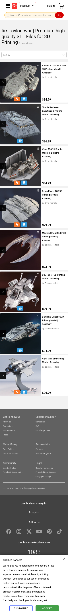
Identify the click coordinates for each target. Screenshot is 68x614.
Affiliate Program (43, 453)
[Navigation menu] (8, 5)
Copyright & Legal (43, 477)
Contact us (40, 422)
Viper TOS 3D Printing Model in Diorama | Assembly (52, 152)
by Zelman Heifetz (50, 245)
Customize (21, 608)
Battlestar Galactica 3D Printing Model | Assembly (53, 320)
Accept (47, 608)
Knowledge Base (43, 430)
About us (7, 422)
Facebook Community (12, 472)
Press (5, 435)
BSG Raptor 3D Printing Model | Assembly (53, 276)
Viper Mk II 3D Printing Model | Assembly (53, 360)
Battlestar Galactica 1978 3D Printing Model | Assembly (54, 69)
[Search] (59, 15)
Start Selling (8, 449)
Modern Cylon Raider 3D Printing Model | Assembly (54, 236)
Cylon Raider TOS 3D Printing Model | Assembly (52, 194)
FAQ (37, 426)
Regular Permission (44, 468)
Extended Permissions (46, 472)
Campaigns (8, 426)
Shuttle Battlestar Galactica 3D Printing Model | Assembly (52, 111)
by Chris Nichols (49, 77)
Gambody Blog (9, 468)
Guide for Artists (10, 453)
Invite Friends (9, 430)
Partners (39, 449)
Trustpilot (34, 512)
